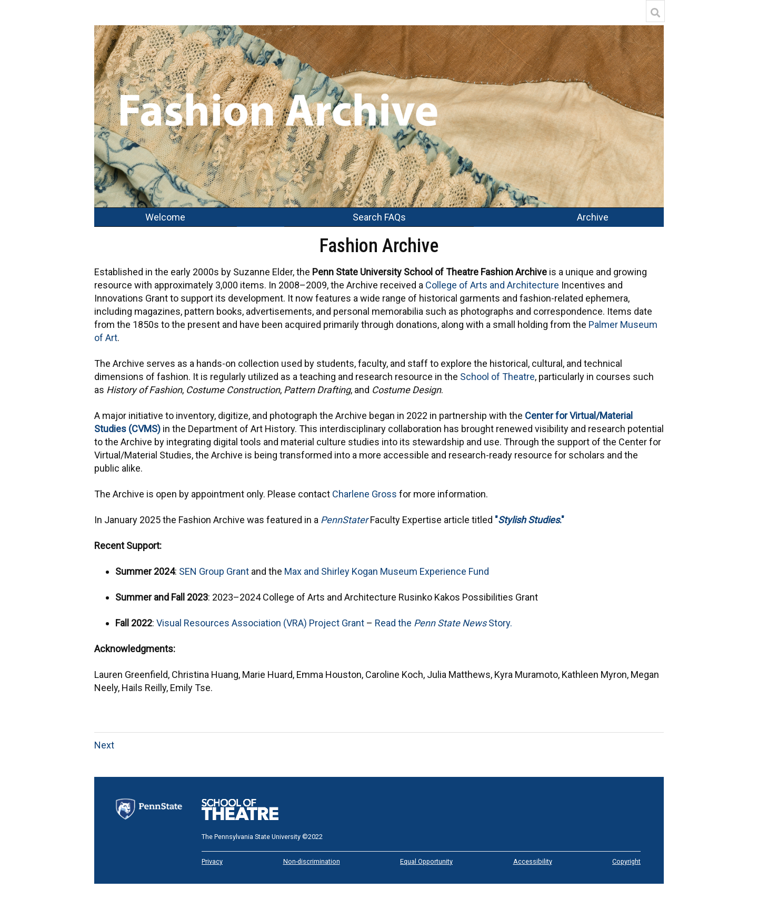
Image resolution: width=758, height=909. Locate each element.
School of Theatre (497, 376)
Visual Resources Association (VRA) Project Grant (260, 622)
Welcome (165, 217)
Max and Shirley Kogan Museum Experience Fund (386, 571)
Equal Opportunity (426, 861)
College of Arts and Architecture (492, 285)
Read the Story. (443, 622)
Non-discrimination (311, 861)
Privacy (212, 861)
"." (529, 519)
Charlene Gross (364, 494)
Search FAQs (379, 217)
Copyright (626, 861)
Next (104, 745)
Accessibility (532, 861)
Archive (593, 217)
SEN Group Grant (214, 571)
